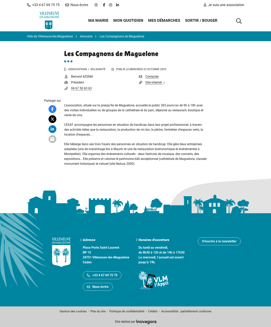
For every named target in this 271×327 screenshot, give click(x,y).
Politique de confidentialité (126, 311)
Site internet (155, 82)
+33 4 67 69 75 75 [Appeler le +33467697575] (102, 275)
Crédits (153, 311)
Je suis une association (224, 5)
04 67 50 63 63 (81, 88)
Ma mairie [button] (98, 20)
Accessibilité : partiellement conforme (186, 311)
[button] (43, 5)
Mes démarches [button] (164, 20)
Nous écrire (98, 287)
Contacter (152, 76)
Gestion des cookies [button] (73, 311)
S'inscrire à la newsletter (219, 241)
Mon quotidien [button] (128, 20)
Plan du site (98, 311)
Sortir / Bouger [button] (201, 20)
